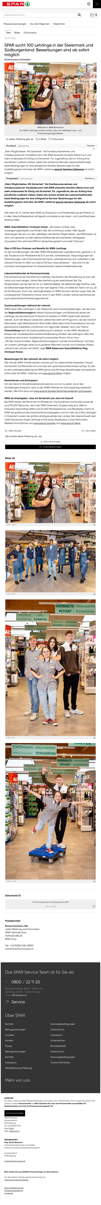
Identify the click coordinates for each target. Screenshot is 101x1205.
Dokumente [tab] (30, 32)
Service (15, 1001)
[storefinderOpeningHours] (89, 4)
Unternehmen (57, 1040)
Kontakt (9, 1024)
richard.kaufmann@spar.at (19, 948)
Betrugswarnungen (15, 1029)
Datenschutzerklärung (13, 1191)
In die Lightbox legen (50, 447)
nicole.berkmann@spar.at (14, 1161)
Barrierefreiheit (58, 1046)
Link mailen (90, 431)
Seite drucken (15, 431)
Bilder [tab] (17, 32)
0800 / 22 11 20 (22, 981)
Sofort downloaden (51, 442)
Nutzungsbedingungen (62, 1024)
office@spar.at (19, 995)
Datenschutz (57, 1029)
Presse (8, 1046)
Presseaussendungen (15, 23)
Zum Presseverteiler (14, 1113)
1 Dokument (57, 139)
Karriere (9, 1040)
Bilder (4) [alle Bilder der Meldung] (10, 458)
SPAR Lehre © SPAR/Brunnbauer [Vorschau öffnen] (50, 127)
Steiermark (59, 23)
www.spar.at (14, 1131)
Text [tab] (8, 32)
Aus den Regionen (39, 23)
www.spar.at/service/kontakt (16, 1180)
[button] (93, 15)
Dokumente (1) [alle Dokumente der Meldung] (13, 895)
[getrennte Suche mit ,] (43, 15)
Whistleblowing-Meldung (18, 1068)
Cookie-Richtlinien (60, 1062)
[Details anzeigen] (94, 525)
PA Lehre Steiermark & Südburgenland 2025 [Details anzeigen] (50, 902)
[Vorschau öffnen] (50, 93)
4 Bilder (43, 139)
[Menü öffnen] (97, 4)
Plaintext (90, 178)
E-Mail (11, 1128)
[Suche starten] (79, 15)
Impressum (56, 1035)
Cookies (9, 1035)
